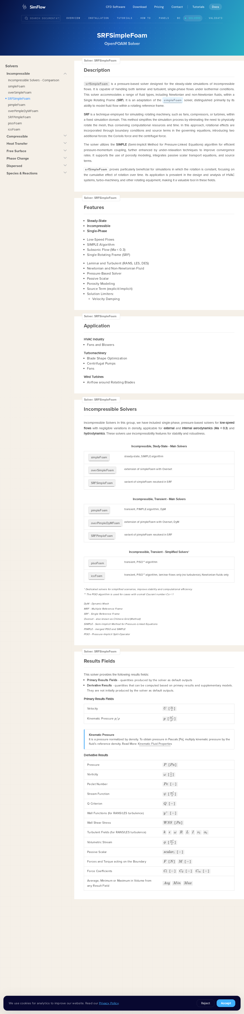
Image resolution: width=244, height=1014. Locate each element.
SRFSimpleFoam (19, 99)
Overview (73, 18)
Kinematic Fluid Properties (155, 725)
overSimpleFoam (19, 92)
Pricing (159, 7)
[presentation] (165, 690)
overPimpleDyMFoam (23, 111)
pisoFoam (15, 123)
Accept (226, 1003)
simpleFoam (16, 86)
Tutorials (198, 7)
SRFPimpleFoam (19, 117)
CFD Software (115, 7)
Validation (217, 18)
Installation (98, 18)
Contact (177, 7)
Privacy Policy (109, 1003)
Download (140, 7)
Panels (164, 18)
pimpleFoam (16, 105)
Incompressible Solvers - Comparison (33, 80)
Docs (215, 7)
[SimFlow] (33, 7)
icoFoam (14, 129)
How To (145, 18)
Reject (205, 1003)
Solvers (195, 18)
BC (179, 18)
